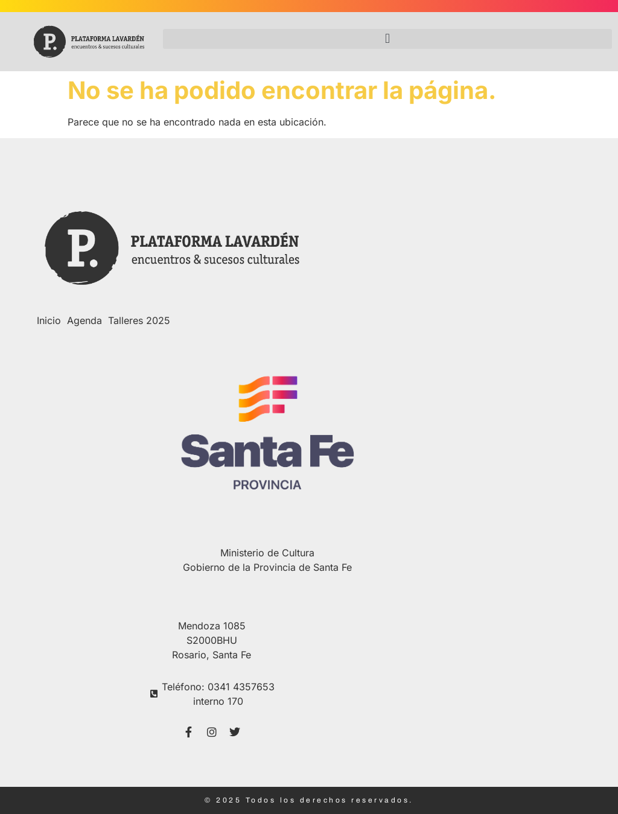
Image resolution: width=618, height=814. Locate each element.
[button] (387, 39)
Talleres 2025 (139, 320)
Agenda (84, 320)
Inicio (49, 320)
